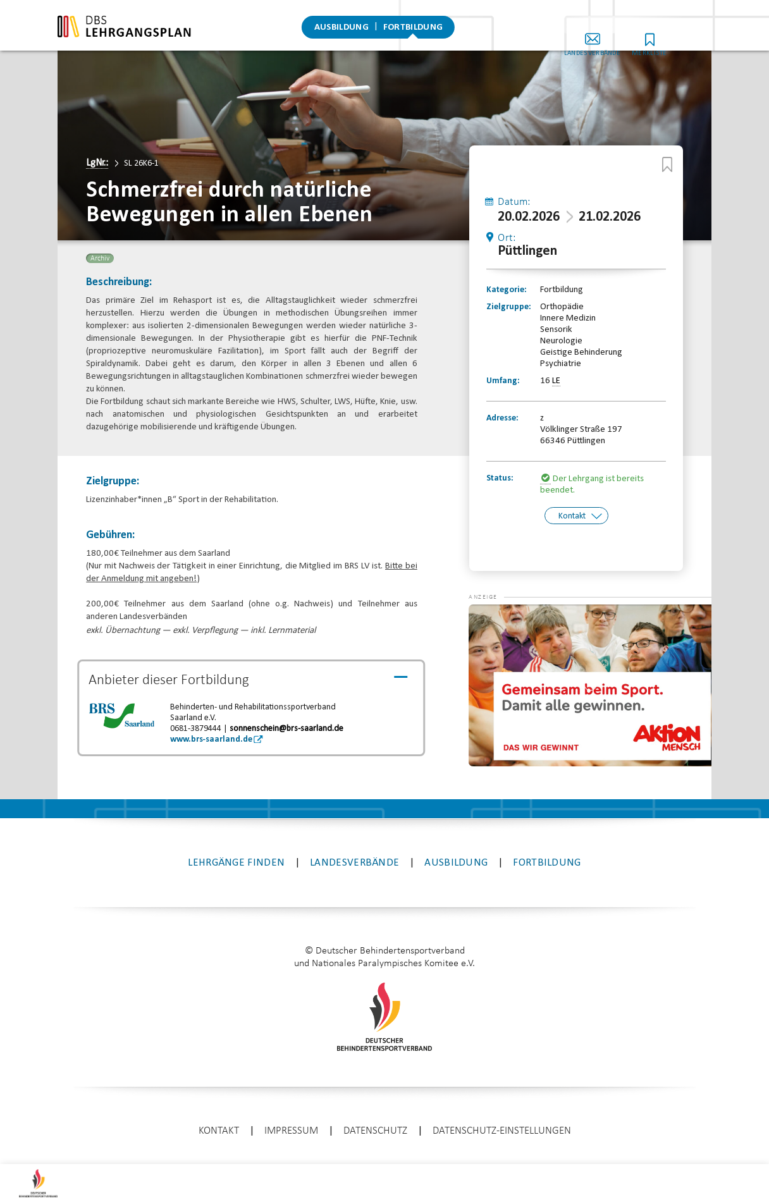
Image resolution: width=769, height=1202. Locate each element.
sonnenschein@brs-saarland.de (286, 728)
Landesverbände (617, 37)
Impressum (291, 1122)
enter (384, 1161)
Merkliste (674, 37)
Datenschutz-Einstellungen (502, 1122)
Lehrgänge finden (236, 854)
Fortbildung (413, 28)
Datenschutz (375, 1122)
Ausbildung (341, 28)
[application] (590, 677)
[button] (494, 615)
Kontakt (572, 515)
